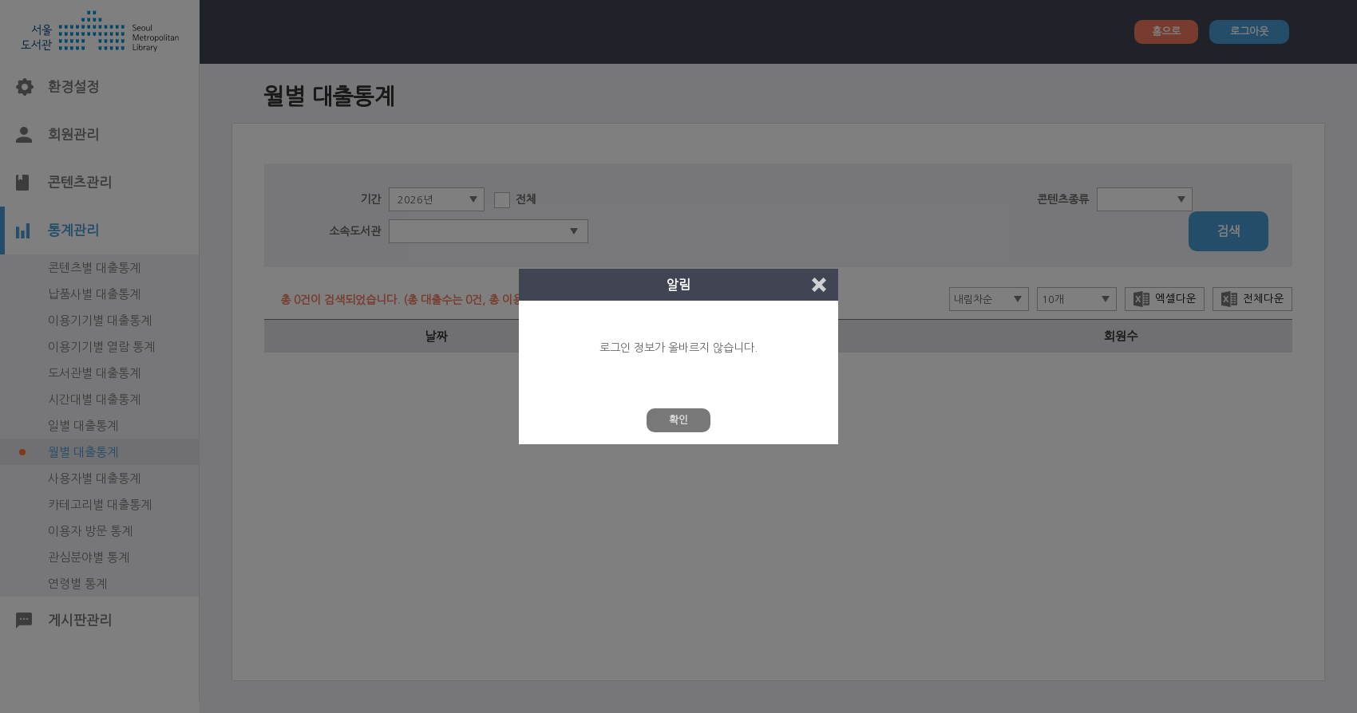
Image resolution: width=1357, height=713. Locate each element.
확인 (678, 420)
